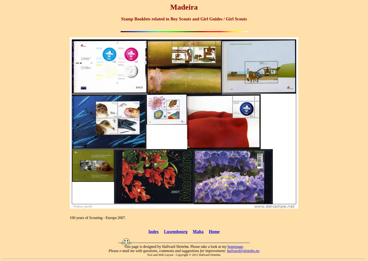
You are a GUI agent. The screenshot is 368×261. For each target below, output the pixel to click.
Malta (198, 231)
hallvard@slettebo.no (243, 251)
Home (214, 231)
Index (153, 231)
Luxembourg (176, 231)
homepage (235, 247)
